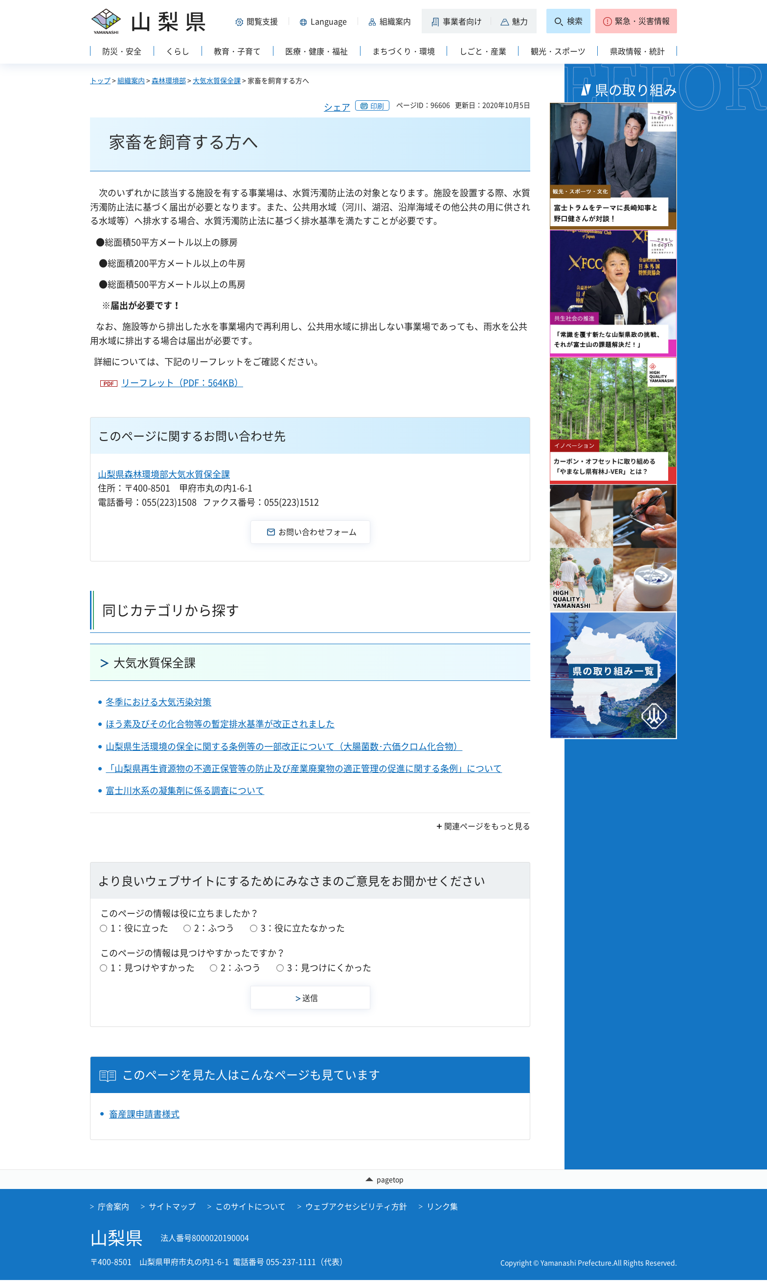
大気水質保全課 (217, 80)
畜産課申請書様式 (144, 1114)
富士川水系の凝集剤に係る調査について (185, 790)
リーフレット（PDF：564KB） (182, 382)
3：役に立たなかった (303, 927)
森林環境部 (169, 80)
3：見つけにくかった (329, 967)
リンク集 (442, 1207)
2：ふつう (214, 927)
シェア (337, 107)
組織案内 (131, 80)
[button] (258, 21)
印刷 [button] (377, 106)
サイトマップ (172, 1207)
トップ (100, 80)
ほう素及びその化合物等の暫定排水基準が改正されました (220, 723)
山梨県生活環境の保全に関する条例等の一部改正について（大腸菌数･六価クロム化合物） (284, 746)
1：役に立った (139, 927)
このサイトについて (250, 1207)
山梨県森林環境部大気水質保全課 (164, 474)
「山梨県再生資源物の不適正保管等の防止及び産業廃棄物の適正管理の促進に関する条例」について (304, 768)
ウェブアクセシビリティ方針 (356, 1207)
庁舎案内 (113, 1207)
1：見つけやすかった (153, 967)
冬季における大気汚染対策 (158, 701)
